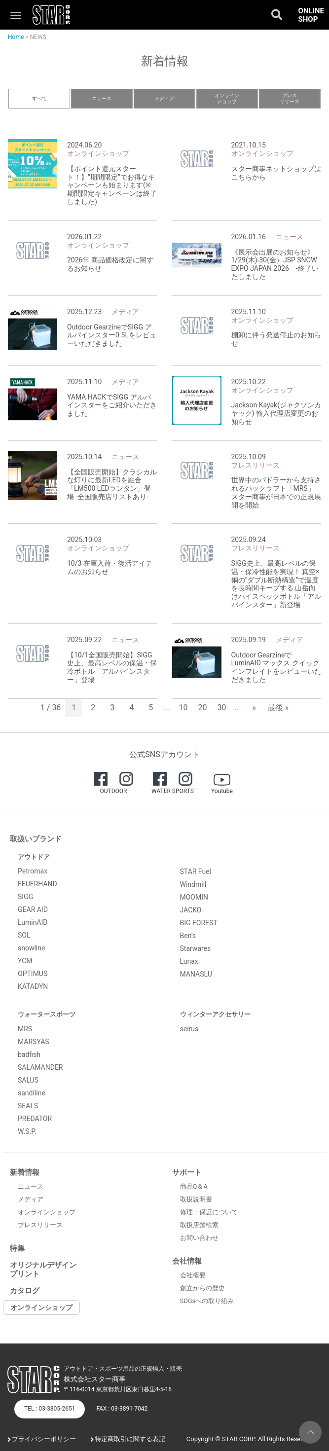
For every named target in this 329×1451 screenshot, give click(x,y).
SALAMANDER (40, 1067)
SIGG (25, 897)
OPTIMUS (32, 974)
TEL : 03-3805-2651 (49, 1408)
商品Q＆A (194, 1186)
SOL (24, 935)
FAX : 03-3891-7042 (121, 1408)
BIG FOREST (199, 923)
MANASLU (196, 974)
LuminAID (33, 922)
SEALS (28, 1106)
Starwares (195, 948)
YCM (25, 961)
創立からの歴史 (202, 1288)
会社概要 (193, 1275)
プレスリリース (289, 98)
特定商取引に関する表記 (130, 1439)
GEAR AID (33, 909)
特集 (17, 1248)
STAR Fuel (196, 871)
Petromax (32, 871)
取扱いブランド (36, 838)
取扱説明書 (196, 1199)
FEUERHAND (37, 884)
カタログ (24, 1290)
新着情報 (24, 1172)
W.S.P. (27, 1131)
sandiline (31, 1093)
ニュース (101, 98)
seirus (189, 1029)
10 (183, 707)
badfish (29, 1054)
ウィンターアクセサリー (215, 1014)
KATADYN (33, 986)
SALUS (28, 1080)
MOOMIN (194, 897)
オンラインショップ (227, 98)
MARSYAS (33, 1042)
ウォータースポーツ (46, 1014)
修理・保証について (209, 1212)
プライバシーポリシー (44, 1439)
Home (16, 37)
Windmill (193, 884)
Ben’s (188, 936)
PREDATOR (35, 1119)
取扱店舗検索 (199, 1225)
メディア (164, 98)
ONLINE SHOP (311, 15)
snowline (31, 948)
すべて (39, 98)
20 (202, 707)
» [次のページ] (254, 707)
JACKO (191, 910)
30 (222, 707)
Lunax (189, 961)
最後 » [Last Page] (278, 707)
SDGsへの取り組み (207, 1301)
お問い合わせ (199, 1237)
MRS (25, 1029)
